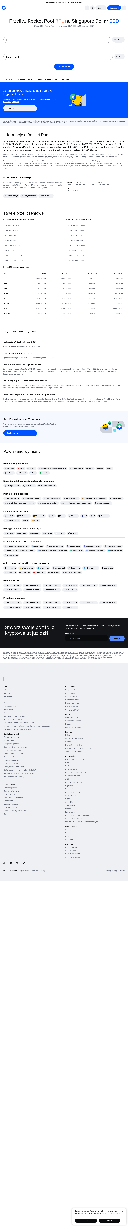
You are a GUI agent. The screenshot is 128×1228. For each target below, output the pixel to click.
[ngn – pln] (60, 533)
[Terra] (33, 473)
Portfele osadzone (73, 769)
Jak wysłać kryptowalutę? (14, 777)
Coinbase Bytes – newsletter (15, 747)
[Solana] (90, 468)
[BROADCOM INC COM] (52, 590)
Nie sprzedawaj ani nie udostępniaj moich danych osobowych (28, 726)
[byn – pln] (72, 533)
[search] (87, 7)
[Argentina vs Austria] (51, 498)
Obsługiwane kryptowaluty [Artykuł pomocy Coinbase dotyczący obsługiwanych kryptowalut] (15, 811)
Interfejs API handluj (73, 782)
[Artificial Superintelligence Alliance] (52, 468)
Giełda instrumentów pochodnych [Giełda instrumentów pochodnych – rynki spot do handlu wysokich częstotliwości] (79, 748)
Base (67, 763)
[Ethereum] (73, 516)
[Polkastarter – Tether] (113, 546)
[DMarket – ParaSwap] (54, 546)
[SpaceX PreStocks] (11, 520)
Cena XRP (69, 839)
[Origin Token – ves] (90, 568)
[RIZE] (25, 520)
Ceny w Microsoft (72, 854)
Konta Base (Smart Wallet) (76, 772)
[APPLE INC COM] (70, 585)
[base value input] (57, 40)
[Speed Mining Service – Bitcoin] (16, 546)
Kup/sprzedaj (70, 690)
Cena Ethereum (71, 833)
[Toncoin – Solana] (115, 550)
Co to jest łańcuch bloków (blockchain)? (20, 770)
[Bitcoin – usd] (10, 572)
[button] (124, 7)
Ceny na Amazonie (72, 857)
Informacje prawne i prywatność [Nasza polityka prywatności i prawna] (17, 716)
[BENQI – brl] (24, 572)
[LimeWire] (44, 473)
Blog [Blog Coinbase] (6, 700)
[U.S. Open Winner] (11, 498)
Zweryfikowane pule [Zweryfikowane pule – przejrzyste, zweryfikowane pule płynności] (73, 751)
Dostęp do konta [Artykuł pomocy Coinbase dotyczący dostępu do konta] (10, 807)
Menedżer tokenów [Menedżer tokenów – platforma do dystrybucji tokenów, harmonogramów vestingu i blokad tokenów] (73, 727)
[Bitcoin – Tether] (11, 555)
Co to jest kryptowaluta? (14, 767)
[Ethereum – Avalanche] (95, 550)
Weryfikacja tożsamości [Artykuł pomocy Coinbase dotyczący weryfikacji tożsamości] (13, 797)
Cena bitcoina (71, 830)
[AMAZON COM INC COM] (108, 585)
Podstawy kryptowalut (13, 750)
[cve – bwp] (35, 533)
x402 (67, 779)
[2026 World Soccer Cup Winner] (94, 498)
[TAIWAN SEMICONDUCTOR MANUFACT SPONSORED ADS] (12, 590)
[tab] (7, 79)
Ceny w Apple (70, 850)
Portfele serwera (72, 766)
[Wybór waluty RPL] (118, 40)
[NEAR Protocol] (23, 516)
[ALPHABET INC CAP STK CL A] (32, 585)
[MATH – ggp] (53, 572)
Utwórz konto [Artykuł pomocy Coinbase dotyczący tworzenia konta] (9, 794)
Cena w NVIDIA (71, 847)
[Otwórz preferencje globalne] (101, 870)
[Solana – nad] (107, 568)
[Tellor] (100, 468)
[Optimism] (9, 473)
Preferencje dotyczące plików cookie (19, 723)
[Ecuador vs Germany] (103, 503)
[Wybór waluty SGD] (119, 56)
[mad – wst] (22, 533)
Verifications (70, 795)
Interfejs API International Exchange (80, 815)
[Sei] (92, 516)
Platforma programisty (74, 759)
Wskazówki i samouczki (13, 754)
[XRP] (109, 468)
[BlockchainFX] (39, 516)
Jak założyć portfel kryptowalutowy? (19, 773)
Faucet (68, 809)
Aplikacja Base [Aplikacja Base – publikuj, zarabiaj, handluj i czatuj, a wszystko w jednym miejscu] (71, 693)
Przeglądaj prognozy (73, 710)
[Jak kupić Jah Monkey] (47, 485)
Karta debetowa (71, 706)
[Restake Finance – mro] (72, 572)
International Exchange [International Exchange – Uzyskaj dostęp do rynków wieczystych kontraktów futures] (74, 745)
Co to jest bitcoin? (11, 763)
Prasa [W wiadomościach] (6, 703)
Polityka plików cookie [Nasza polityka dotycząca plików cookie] (13, 719)
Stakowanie (70, 805)
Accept (109, 1220)
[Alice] (51, 516)
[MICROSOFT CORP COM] (88, 585)
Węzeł (67, 799)
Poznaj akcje (9, 740)
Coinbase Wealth (72, 700)
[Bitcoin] (35, 520)
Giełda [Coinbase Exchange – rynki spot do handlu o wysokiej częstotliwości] (68, 742)
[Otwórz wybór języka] (92, 7)
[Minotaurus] (103, 516)
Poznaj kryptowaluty (12, 737)
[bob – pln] (47, 533)
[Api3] (84, 516)
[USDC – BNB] (37, 546)
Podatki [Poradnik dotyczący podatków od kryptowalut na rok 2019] (7, 780)
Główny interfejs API (73, 818)
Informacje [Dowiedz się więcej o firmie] (8, 690)
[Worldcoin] (22, 473)
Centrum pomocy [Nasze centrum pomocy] (11, 788)
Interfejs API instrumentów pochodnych (81, 822)
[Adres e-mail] (86, 638)
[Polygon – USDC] (73, 546)
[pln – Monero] (10, 568)
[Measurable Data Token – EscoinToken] (52, 550)
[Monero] (31, 468)
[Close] (122, 1211)
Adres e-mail (69, 633)
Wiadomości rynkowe (12, 760)
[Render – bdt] (39, 572)
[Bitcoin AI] (9, 516)
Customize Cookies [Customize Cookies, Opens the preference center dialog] (114, 1213)
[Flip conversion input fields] (64, 48)
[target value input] (62, 57)
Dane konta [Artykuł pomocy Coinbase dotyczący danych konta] (8, 801)
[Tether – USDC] (76, 550)
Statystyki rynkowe (12, 744)
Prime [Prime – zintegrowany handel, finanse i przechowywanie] (67, 735)
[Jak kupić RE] (29, 485)
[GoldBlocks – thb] (26, 568)
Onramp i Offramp (72, 776)
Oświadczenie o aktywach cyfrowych (19, 729)
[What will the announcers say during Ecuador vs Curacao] (76, 503)
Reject (86, 1220)
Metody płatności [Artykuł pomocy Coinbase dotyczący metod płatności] (11, 804)
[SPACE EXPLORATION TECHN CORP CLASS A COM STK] (32, 590)
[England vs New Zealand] (48, 503)
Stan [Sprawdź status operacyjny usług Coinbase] (6, 814)
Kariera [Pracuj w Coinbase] (7, 693)
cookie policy (85, 1211)
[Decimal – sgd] (58, 568)
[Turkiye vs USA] (116, 498)
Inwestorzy (8, 710)
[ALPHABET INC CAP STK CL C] (52, 585)
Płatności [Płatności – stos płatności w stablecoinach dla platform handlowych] (69, 724)
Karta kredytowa (72, 703)
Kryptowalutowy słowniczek (15, 757)
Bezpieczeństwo (10, 706)
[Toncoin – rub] (43, 568)
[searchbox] (119, 57)
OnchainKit (69, 789)
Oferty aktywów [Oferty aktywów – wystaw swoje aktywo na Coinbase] (71, 717)
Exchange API (70, 812)
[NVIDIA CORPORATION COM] (12, 585)
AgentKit (69, 802)
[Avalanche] (9, 468)
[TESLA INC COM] (70, 590)
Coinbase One (71, 696)
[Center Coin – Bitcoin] (92, 546)
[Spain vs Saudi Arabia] (31, 498)
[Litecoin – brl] (74, 568)
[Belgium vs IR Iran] (71, 498)
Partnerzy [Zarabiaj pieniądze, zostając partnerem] (8, 696)
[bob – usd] (9, 533)
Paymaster (69, 786)
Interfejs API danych (73, 792)
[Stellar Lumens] (76, 468)
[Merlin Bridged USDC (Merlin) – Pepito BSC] (19, 550)
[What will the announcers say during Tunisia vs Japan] (19, 503)
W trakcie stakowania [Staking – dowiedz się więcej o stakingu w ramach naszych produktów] (74, 738)
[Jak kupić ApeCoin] (12, 485)
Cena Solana (70, 836)
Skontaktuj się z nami (12, 791)
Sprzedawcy (9, 713)
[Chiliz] (20, 468)
